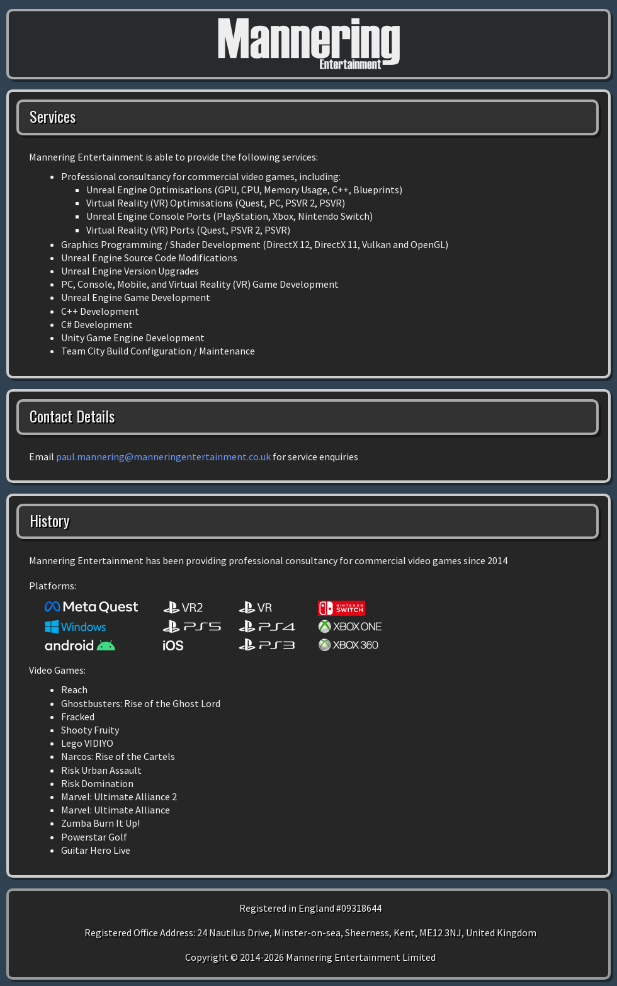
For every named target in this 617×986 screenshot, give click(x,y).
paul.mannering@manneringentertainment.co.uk (163, 456)
